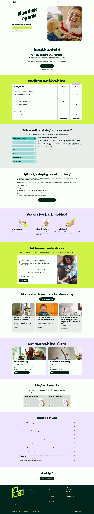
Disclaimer (26, 511)
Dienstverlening (69, 489)
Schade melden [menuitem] (59, 2)
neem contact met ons (63, 392)
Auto (31, 489)
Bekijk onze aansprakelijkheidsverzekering (59, 372)
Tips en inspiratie (70, 499)
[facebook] (12, 505)
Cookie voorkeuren (16, 511)
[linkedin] (15, 505)
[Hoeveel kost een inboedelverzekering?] (47, 431)
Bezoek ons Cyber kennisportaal (47, 200)
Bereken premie (63, 118)
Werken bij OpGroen (70, 494)
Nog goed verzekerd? (52, 501)
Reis (31, 494)
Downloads (50, 494)
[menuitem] (14, 1)
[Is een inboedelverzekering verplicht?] (47, 443)
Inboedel (32, 491)
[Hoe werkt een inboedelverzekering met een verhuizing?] (47, 427)
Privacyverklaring (35, 511)
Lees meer (16, 327)
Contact (50, 489)
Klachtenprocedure (52, 499)
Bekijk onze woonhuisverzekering (21, 372)
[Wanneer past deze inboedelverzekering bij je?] (47, 460)
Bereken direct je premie (47, 66)
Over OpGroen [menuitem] (77, 2)
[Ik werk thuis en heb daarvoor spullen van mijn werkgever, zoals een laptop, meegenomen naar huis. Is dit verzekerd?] (47, 455)
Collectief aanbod (70, 491)
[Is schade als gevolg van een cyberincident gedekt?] (47, 451)
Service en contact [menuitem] (68, 2)
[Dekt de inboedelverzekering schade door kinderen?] (47, 423)
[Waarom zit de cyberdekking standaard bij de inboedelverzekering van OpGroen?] (47, 447)
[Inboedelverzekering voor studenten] (47, 435)
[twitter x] (19, 505)
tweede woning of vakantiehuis (48, 61)
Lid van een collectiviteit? (47, 69)
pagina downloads (53, 392)
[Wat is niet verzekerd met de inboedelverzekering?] (47, 439)
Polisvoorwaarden (52, 496)
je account (51, 390)
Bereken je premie (23, 280)
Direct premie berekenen (47, 478)
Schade (49, 491)
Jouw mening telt (70, 496)
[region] (47, 227)
